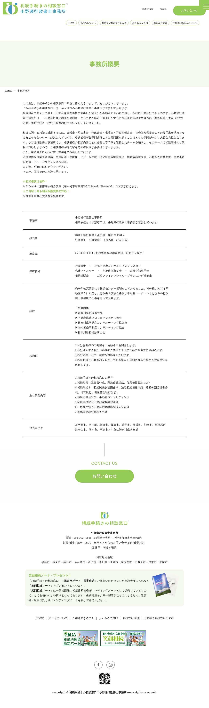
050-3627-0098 (82, 537)
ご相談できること (83, 618)
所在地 (162, 8)
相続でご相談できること (99, 32)
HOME (49, 32)
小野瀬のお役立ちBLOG (182, 32)
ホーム (8, 90)
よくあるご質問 (129, 32)
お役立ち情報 (153, 32)
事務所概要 (145, 8)
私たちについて (68, 32)
